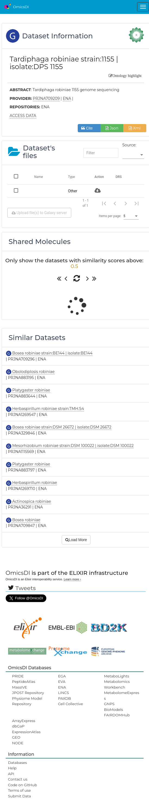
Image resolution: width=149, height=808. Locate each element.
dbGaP (18, 726)
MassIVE (19, 687)
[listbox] (133, 155)
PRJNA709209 (46, 98)
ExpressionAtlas (26, 732)
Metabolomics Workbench (117, 684)
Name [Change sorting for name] (38, 177)
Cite (89, 128)
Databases (17, 762)
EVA (61, 681)
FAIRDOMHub (117, 715)
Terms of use (19, 790)
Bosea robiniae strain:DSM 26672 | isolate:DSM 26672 (61, 427)
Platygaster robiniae (30, 390)
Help (12, 768)
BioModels (113, 709)
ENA (62, 687)
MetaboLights (116, 676)
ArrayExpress (23, 720)
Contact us (17, 779)
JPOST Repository (28, 692)
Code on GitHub (22, 785)
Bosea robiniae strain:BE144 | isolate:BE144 (52, 353)
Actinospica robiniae (31, 501)
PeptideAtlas (23, 681)
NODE (18, 743)
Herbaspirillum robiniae (34, 482)
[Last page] (136, 203)
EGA (62, 676)
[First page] (104, 203)
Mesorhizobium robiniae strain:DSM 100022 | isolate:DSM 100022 (72, 445)
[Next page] (125, 203)
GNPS (109, 704)
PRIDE (18, 676)
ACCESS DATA (23, 115)
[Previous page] (114, 203)
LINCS (63, 692)
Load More (76, 540)
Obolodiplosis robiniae (33, 371)
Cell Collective (70, 704)
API (11, 774)
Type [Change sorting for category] (71, 177)
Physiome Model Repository (27, 701)
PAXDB (64, 698)
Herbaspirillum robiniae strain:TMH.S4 (47, 408)
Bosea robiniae (25, 519)
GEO (16, 737)
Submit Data (19, 796)
